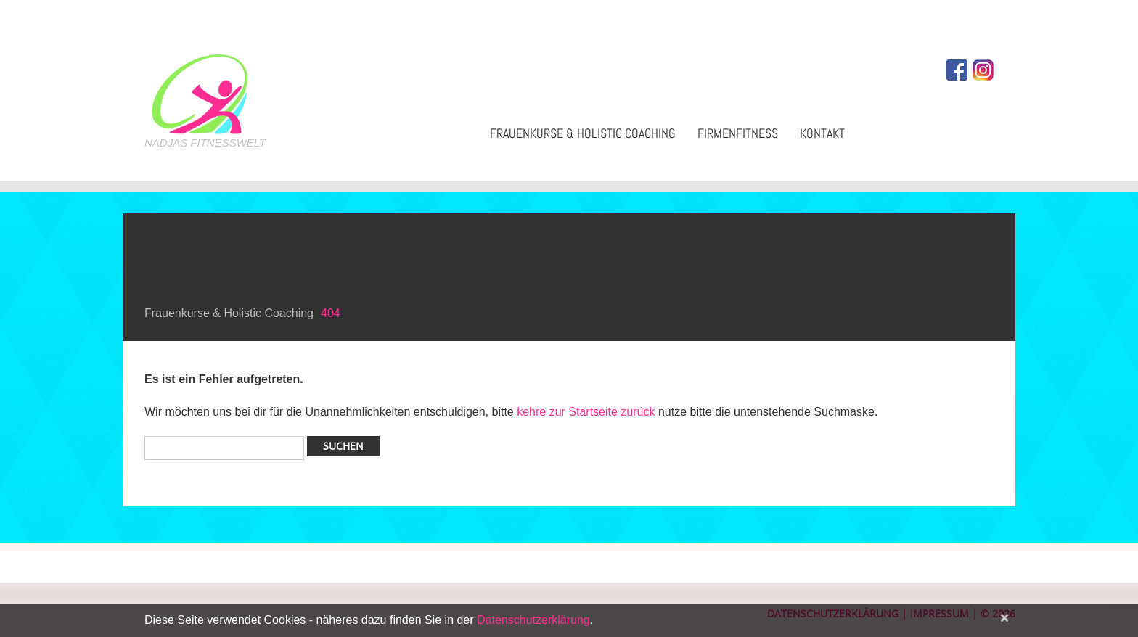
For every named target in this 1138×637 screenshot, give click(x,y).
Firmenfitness (737, 133)
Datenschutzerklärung (533, 620)
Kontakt (822, 133)
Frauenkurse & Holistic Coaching (583, 133)
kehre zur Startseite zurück (587, 412)
